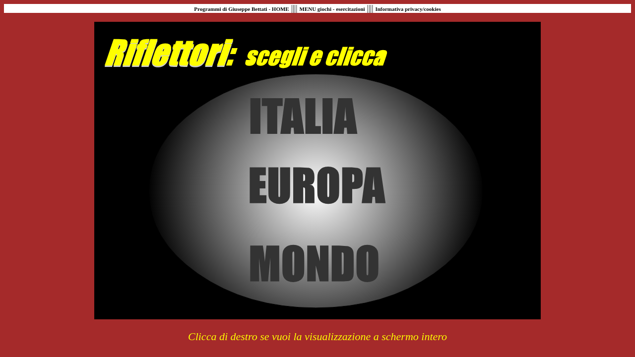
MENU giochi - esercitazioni (332, 9)
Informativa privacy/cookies (408, 9)
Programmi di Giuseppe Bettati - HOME (241, 9)
